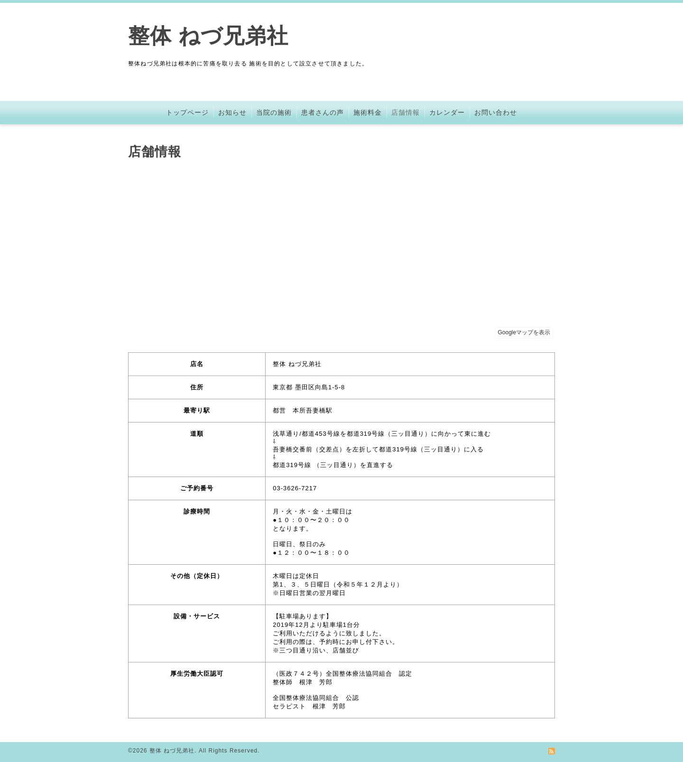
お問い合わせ (495, 112)
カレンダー (447, 112)
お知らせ (232, 112)
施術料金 (367, 112)
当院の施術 (274, 112)
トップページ (187, 112)
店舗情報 (405, 112)
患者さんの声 (322, 112)
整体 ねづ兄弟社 (208, 36)
